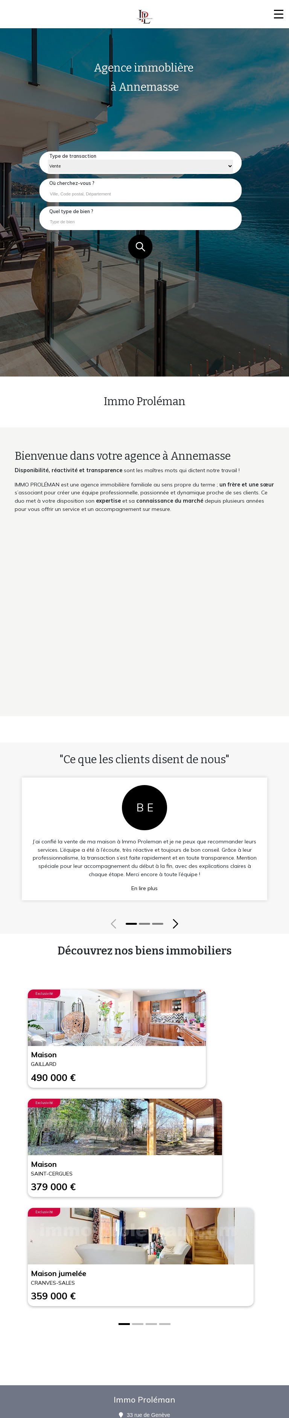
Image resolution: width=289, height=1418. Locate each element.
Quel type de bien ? (71, 211)
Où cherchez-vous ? (71, 183)
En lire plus (144, 888)
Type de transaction (72, 156)
